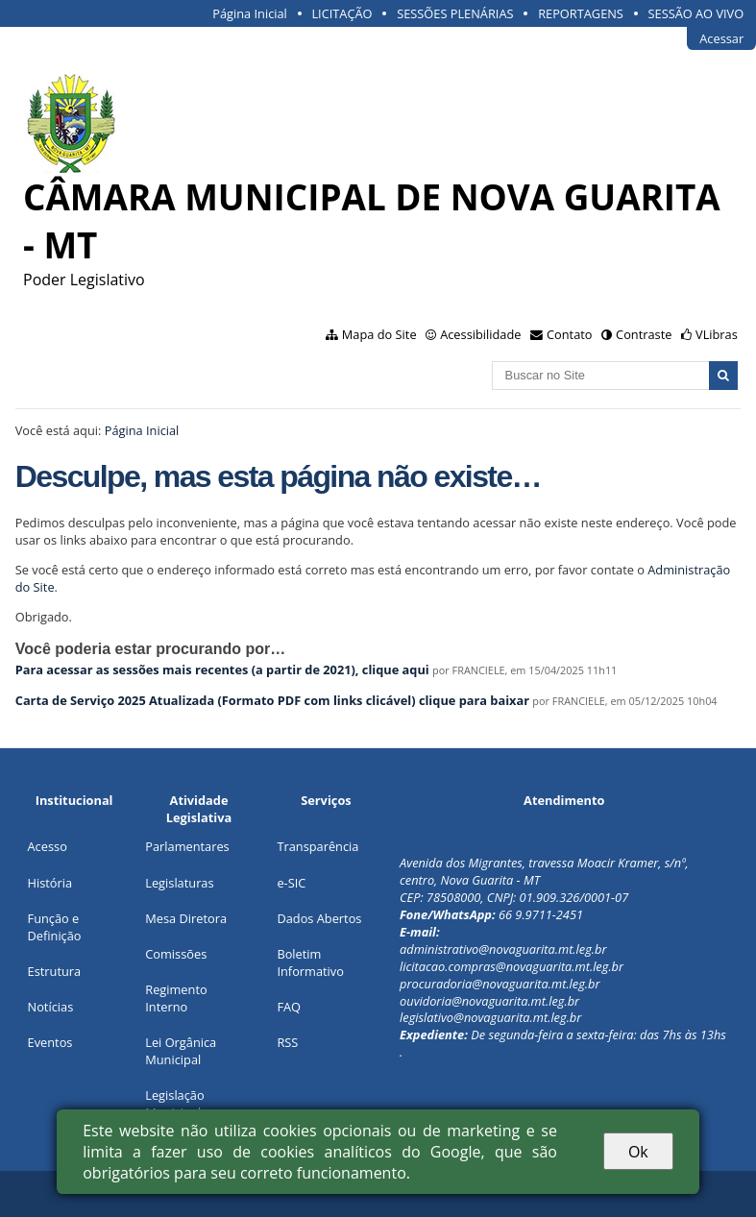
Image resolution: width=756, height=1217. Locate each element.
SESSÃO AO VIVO (696, 13)
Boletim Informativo (310, 962)
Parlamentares (187, 846)
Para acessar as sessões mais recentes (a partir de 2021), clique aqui (222, 669)
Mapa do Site (379, 334)
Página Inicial (249, 13)
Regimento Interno (176, 998)
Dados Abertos (319, 918)
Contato (570, 334)
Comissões (176, 953)
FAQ (289, 1006)
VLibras (716, 334)
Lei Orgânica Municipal (180, 1051)
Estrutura (55, 971)
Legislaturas (179, 882)
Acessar (721, 38)
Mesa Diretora (186, 918)
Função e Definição (55, 927)
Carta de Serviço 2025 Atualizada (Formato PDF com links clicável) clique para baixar (274, 700)
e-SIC (291, 882)
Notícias (51, 1006)
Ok (638, 1151)
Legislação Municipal (174, 1103)
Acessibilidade (480, 334)
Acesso (47, 846)
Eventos (50, 1042)
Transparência (317, 846)
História (50, 882)
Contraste (643, 334)
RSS (287, 1042)
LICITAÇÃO (341, 13)
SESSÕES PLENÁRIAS (455, 13)
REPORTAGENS (580, 13)
